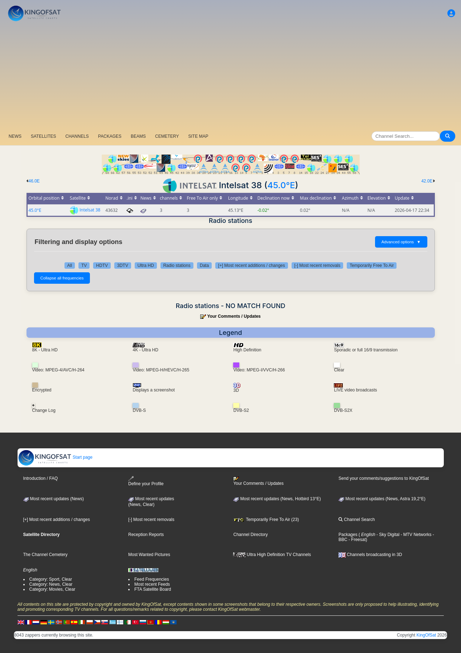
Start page (55, 457)
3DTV (122, 265)
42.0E (426, 181)
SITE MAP (198, 136)
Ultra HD (146, 265)
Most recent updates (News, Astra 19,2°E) (382, 498)
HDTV (102, 265)
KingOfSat (426, 635)
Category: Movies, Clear (52, 589)
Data (204, 265)
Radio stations (177, 265)
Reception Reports (146, 534)
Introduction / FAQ (40, 478)
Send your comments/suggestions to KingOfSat (383, 478)
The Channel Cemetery (45, 554)
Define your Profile (146, 481)
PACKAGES (109, 136)
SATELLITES (43, 136)
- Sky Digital (387, 534)
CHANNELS (76, 136)
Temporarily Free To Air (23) (266, 519)
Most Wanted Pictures (149, 554)
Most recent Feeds (152, 584)
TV (84, 265)
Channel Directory (250, 534)
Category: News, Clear (51, 584)
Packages (347, 534)
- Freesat (356, 539)
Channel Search (356, 519)
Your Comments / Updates (234, 316)
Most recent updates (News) (53, 498)
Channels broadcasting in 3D (370, 554)
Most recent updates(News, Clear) (151, 501)
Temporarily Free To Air (372, 265)
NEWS (15, 136)
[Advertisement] (231, 77)
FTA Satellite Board (152, 589)
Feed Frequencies (151, 579)
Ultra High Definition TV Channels (272, 554)
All (69, 265)
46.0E (34, 181)
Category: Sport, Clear (50, 579)
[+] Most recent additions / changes (251, 265)
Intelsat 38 (90, 210)
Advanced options (401, 242)
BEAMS (138, 136)
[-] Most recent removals (317, 265)
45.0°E (281, 185)
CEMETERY (167, 136)
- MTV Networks (415, 534)
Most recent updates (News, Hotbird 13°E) (277, 498)
